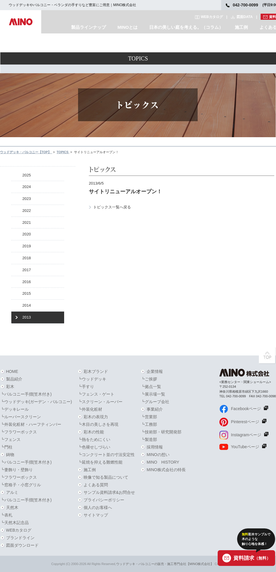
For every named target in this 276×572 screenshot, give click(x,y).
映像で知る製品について (106, 477)
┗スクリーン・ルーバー (100, 401)
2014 (26, 305)
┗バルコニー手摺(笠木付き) (26, 394)
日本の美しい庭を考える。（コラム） (186, 27)
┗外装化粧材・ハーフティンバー (30, 424)
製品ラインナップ (88, 27)
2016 (26, 282)
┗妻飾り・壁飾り (16, 469)
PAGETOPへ (267, 355)
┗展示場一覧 (153, 394)
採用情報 (155, 447)
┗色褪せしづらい (94, 447)
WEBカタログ (212, 17)
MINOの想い (158, 454)
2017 (26, 270)
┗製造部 (149, 439)
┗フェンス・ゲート (96, 394)
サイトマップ (96, 515)
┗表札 (6, 515)
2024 (26, 187)
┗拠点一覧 (151, 386)
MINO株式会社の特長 (166, 469)
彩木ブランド (96, 371)
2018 (26, 258)
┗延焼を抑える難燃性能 (100, 462)
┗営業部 (149, 416)
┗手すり (86, 386)
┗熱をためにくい (94, 439)
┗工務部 (149, 424)
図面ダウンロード (22, 545)
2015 (26, 293)
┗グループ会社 (155, 401)
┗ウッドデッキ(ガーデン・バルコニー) (36, 401)
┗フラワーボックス (18, 432)
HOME (12, 371)
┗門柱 (6, 447)
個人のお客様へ (98, 507)
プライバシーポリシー (104, 500)
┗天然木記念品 (14, 522)
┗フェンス (10, 439)
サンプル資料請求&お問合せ (109, 492)
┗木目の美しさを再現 (98, 424)
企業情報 (155, 371)
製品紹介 (14, 379)
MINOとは (128, 27)
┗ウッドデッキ (92, 379)
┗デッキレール (14, 409)
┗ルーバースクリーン (20, 416)
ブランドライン (20, 537)
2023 (26, 198)
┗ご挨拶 (149, 379)
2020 (26, 234)
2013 (26, 317)
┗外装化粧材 (90, 409)
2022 (26, 210)
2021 (26, 222)
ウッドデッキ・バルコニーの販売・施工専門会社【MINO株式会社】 (165, 564)
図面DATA (245, 17)
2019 (26, 246)
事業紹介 (155, 409)
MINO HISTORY (163, 462)
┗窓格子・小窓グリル (20, 484)
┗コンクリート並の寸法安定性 (106, 454)
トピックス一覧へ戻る (112, 207)
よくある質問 (96, 484)
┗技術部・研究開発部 (161, 432)
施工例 (241, 27)
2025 (26, 175)
